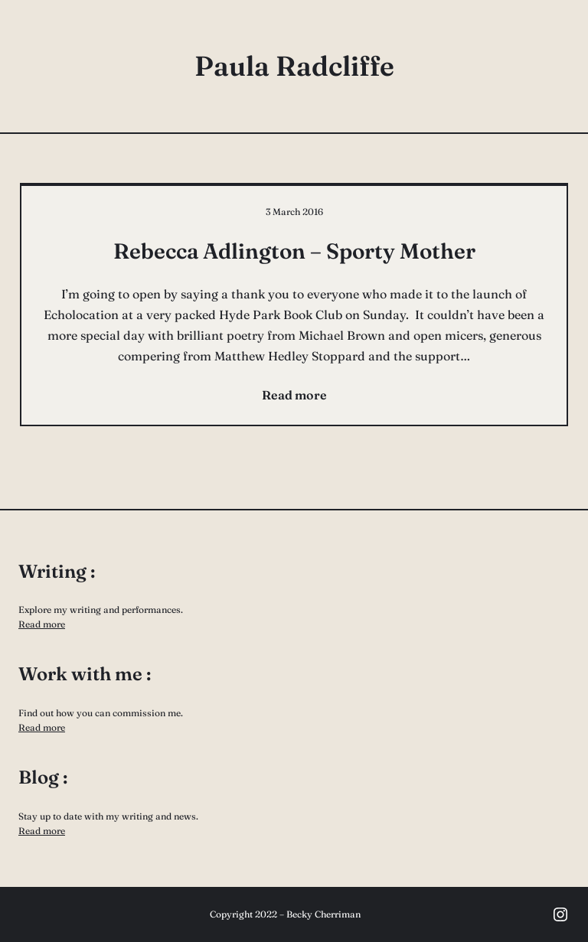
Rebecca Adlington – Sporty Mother (294, 251)
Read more (41, 624)
